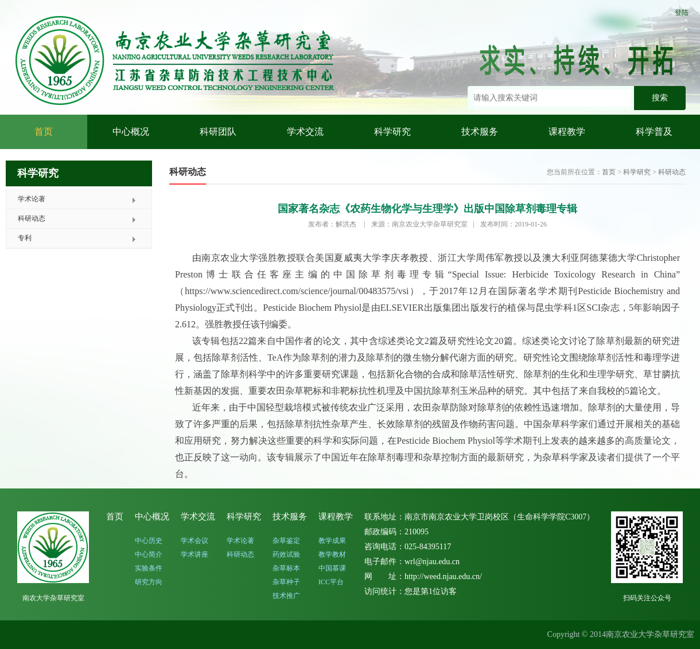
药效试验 (286, 554)
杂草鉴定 (286, 541)
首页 (43, 131)
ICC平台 (331, 582)
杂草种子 (286, 582)
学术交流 (305, 131)
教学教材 (332, 554)
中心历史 (148, 541)
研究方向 (148, 582)
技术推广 (286, 596)
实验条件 (148, 568)
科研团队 (218, 131)
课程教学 (567, 131)
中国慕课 (332, 568)
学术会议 (194, 541)
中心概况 (130, 131)
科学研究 (392, 131)
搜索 (660, 97)
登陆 (682, 13)
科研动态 (31, 218)
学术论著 (31, 199)
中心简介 (148, 554)
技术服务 (479, 131)
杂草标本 (286, 568)
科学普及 (654, 131)
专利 (25, 238)
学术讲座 (194, 554)
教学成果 (332, 541)
